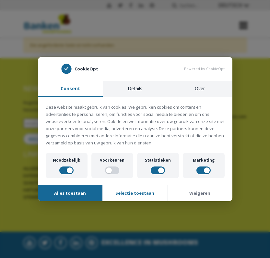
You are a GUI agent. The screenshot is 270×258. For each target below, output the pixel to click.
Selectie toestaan (134, 193)
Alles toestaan (70, 193)
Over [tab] (200, 88)
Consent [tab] (70, 88)
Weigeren (199, 193)
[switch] (66, 170)
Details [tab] (135, 88)
